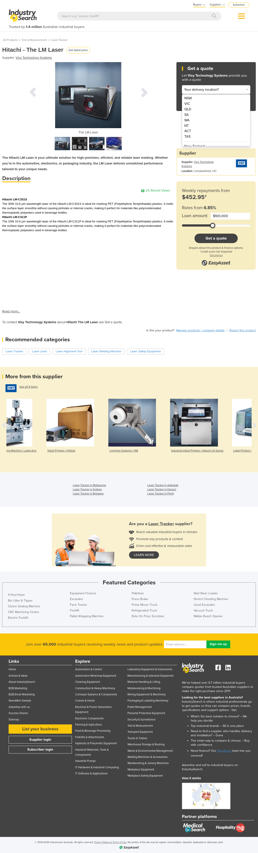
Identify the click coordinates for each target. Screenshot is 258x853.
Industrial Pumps (85, 761)
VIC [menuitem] (187, 104)
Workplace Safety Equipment (145, 775)
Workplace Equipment (140, 769)
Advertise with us (19, 707)
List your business (40, 729)
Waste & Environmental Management (150, 751)
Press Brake (140, 599)
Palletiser (138, 593)
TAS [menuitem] (187, 136)
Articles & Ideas (18, 676)
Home (12, 669)
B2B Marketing (18, 688)
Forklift (74, 610)
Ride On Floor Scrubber (148, 616)
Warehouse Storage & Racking (146, 744)
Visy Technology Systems (34, 58)
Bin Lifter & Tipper (20, 600)
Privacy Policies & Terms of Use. (110, 842)
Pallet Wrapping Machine (86, 616)
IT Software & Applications (91, 773)
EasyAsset (224, 751)
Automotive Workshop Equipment (95, 676)
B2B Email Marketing (22, 694)
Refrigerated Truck (144, 610)
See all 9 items (28, 387)
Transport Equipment (140, 732)
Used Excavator (204, 605)
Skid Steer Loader (206, 593)
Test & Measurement (34, 40)
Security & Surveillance (141, 719)
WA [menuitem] (187, 120)
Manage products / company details (200, 330)
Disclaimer (216, 255)
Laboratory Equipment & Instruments (149, 669)
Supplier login (40, 739)
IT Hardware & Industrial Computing (97, 767)
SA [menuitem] (186, 115)
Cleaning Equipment (87, 682)
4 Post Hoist (16, 595)
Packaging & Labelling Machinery (147, 700)
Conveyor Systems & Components (96, 694)
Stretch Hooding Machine (211, 599)
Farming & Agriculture (88, 724)
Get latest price (78, 50)
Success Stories (18, 713)
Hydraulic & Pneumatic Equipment (96, 743)
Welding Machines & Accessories (147, 757)
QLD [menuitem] (187, 109)
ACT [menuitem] (187, 131)
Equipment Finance (83, 593)
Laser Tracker (59, 40)
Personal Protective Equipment (146, 713)
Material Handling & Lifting (143, 682)
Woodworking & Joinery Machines (148, 763)
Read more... (11, 311)
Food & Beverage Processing (92, 731)
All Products (10, 40)
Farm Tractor (78, 605)
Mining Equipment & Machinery (146, 694)
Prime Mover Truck (144, 605)
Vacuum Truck (203, 610)
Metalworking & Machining (143, 688)
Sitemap (14, 719)
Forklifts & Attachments (89, 737)
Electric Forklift (18, 618)
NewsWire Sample (20, 700)
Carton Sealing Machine (24, 606)
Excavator (76, 599)
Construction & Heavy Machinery (95, 688)
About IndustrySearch (22, 682)
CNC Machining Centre (23, 612)
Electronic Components (89, 718)
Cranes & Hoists (85, 700)
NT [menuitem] (186, 126)
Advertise (239, 5)
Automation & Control (88, 669)
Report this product (242, 330)
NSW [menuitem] (188, 98)
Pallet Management (139, 707)
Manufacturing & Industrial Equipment (150, 676)
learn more (144, 555)
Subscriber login (40, 749)
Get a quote (216, 238)
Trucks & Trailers (137, 738)
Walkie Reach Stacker (208, 616)
